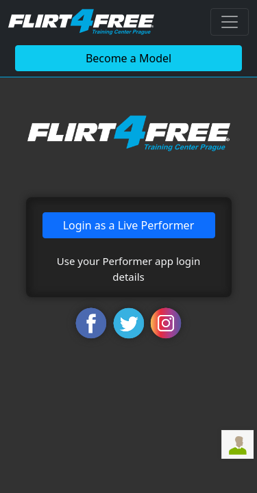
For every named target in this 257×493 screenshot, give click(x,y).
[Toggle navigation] (229, 22)
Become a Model (128, 58)
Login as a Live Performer (129, 225)
